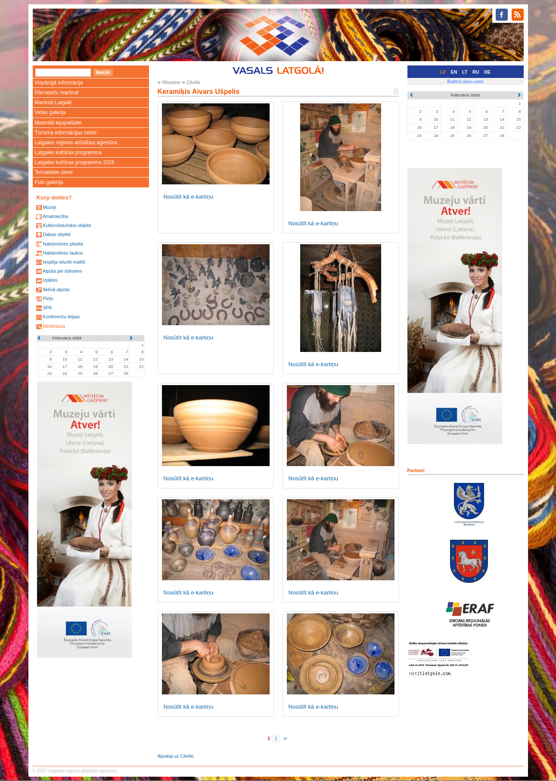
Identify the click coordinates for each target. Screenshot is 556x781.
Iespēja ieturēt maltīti (64, 261)
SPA (47, 307)
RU (475, 72)
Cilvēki (193, 82)
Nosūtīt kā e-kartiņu (189, 196)
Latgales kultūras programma (68, 152)
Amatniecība (55, 216)
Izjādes (50, 280)
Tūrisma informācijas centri (65, 133)
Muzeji (49, 207)
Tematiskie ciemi (54, 172)
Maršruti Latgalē (53, 103)
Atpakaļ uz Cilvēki (176, 756)
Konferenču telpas (61, 316)
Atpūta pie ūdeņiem (62, 271)
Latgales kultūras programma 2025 (75, 162)
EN (454, 72)
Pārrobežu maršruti (57, 93)
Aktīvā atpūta (56, 289)
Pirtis (48, 298)
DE (487, 72)
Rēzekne (171, 82)
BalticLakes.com (465, 81)
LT (464, 72)
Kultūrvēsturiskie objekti (67, 225)
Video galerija (50, 112)
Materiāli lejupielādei (58, 123)
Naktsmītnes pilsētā (63, 243)
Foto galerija (49, 182)
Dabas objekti (57, 234)
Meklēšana (54, 326)
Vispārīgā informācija (59, 83)
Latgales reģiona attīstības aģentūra (76, 143)
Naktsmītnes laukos (63, 252)
